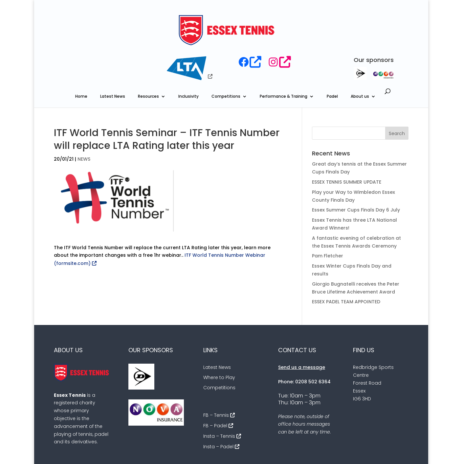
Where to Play (219, 340)
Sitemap (379, 452)
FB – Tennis (216, 378)
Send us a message (301, 330)
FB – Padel (215, 388)
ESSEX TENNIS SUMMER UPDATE (346, 145)
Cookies (352, 452)
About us (360, 59)
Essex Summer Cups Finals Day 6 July (356, 173)
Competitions (225, 59)
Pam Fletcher (327, 219)
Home (81, 59)
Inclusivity (188, 59)
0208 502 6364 (313, 344)
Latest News (112, 59)
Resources (148, 59)
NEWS (83, 122)
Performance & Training (283, 59)
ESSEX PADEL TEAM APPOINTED (346, 265)
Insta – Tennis (219, 399)
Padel (332, 59)
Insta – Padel (218, 409)
